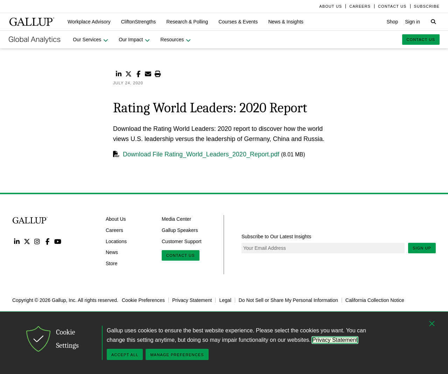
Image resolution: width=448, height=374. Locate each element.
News (112, 252)
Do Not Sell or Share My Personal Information (288, 300)
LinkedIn (16, 241)
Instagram (37, 241)
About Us (116, 219)
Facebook (47, 241)
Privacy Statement (192, 300)
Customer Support (182, 241)
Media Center (176, 219)
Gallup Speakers (180, 230)
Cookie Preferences (143, 300)
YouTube (58, 241)
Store (111, 263)
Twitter (26, 241)
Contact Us (180, 255)
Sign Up (422, 248)
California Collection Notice (374, 300)
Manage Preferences (177, 355)
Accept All (124, 355)
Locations (116, 241)
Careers (114, 230)
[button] (89, 21)
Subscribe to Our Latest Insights (276, 236)
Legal (225, 300)
